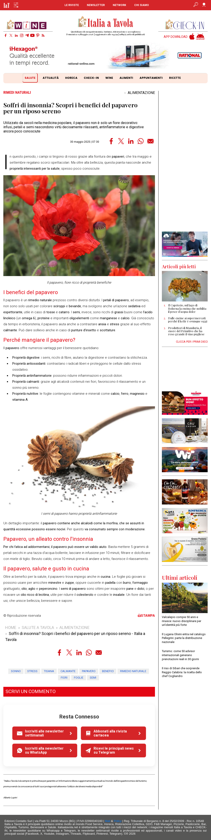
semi (93, 677)
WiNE (109, 78)
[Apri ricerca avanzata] (195, 5)
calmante (68, 671)
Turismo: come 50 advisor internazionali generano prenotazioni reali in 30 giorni (180, 655)
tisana (49, 671)
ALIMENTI (126, 78)
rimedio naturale (133, 671)
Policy (118, 821)
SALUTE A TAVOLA (38, 627)
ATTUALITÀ (51, 78)
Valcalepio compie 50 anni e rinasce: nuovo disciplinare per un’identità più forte (181, 620)
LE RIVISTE (72, 5)
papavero (89, 671)
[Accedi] (204, 5)
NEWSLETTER (96, 5)
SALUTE (30, 78)
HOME (10, 627)
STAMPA (146, 616)
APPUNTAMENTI (151, 78)
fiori (64, 677)
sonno (16, 671)
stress (32, 671)
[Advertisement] (185, 161)
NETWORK (119, 5)
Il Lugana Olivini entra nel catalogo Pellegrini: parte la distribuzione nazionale (184, 638)
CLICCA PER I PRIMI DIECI (192, 341)
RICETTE (175, 78)
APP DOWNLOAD (176, 37)
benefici (108, 671)
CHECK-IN (91, 78)
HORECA (71, 78)
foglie (78, 677)
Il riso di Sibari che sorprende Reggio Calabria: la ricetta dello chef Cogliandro (182, 672)
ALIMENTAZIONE (141, 93)
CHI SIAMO (141, 5)
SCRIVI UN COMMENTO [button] (31, 691)
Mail (107, 821)
